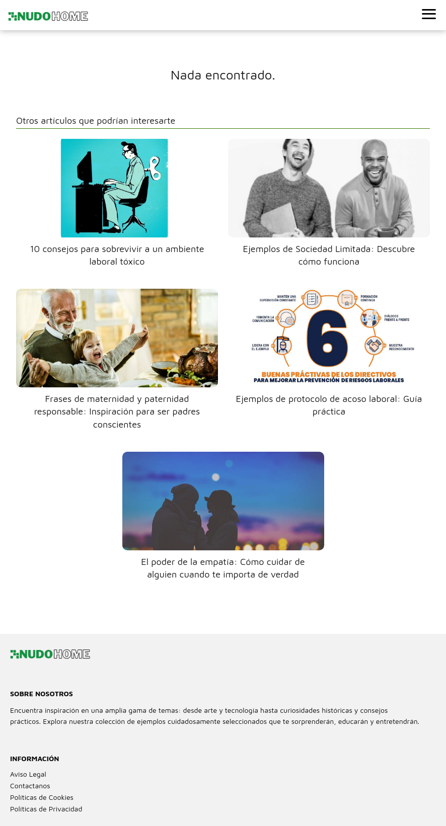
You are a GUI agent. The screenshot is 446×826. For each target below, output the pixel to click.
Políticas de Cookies (41, 797)
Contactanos (30, 785)
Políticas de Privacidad (46, 808)
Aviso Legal (28, 774)
